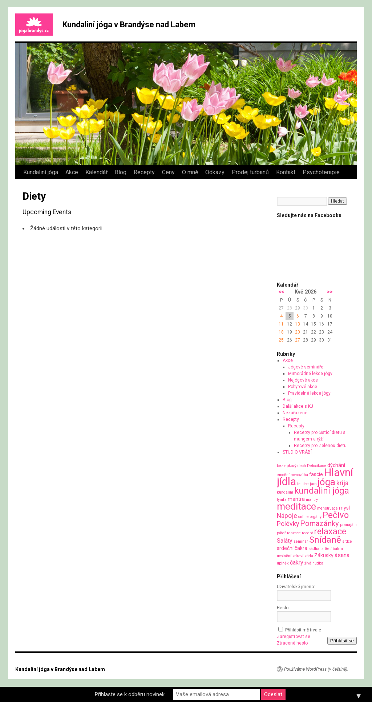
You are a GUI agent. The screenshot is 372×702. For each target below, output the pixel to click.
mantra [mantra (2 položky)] (296, 499)
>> (330, 292)
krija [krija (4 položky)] (342, 483)
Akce (71, 172)
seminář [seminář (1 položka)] (301, 541)
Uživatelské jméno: (296, 586)
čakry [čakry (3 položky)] (296, 562)
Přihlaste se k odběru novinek (130, 694)
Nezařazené (295, 412)
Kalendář (96, 172)
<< (281, 292)
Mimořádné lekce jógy (310, 373)
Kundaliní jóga (40, 172)
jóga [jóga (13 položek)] (326, 481)
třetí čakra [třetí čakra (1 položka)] (334, 548)
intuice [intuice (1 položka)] (303, 484)
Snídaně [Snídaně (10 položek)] (325, 540)
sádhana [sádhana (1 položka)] (316, 548)
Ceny (168, 172)
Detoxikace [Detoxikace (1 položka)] (316, 465)
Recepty (144, 172)
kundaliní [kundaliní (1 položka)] (285, 492)
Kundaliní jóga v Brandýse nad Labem (128, 24)
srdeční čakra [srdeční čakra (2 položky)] (292, 548)
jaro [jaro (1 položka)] (313, 484)
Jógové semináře (305, 367)
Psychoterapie (321, 172)
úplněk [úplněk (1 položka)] (283, 563)
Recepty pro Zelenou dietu (320, 445)
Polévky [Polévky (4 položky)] (288, 523)
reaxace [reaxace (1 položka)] (294, 533)
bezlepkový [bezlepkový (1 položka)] (286, 465)
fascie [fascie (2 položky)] (316, 474)
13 (297, 324)
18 (281, 332)
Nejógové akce (303, 380)
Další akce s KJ (298, 406)
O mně (190, 172)
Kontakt (285, 172)
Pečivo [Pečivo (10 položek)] (336, 515)
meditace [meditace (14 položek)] (296, 506)
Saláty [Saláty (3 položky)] (284, 540)
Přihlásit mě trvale (303, 630)
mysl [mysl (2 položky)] (344, 508)
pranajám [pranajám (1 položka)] (348, 524)
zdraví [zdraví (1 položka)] (297, 556)
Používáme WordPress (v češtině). (316, 669)
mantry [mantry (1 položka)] (312, 499)
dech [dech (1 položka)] (302, 465)
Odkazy (215, 172)
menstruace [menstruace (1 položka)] (327, 508)
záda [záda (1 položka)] (308, 556)
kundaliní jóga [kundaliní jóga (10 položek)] (321, 491)
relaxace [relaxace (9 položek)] (330, 531)
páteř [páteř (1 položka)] (281, 533)
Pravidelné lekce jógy (309, 393)
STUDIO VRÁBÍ (297, 452)
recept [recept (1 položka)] (307, 533)
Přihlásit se (342, 640)
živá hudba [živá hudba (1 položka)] (313, 563)
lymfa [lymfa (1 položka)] (282, 499)
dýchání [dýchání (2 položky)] (336, 465)
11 (281, 324)
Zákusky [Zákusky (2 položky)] (323, 555)
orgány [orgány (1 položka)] (316, 516)
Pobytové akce (302, 386)
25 (281, 340)
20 (297, 332)
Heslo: (283, 607)
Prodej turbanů (250, 172)
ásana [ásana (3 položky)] (342, 555)
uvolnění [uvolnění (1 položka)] (284, 556)
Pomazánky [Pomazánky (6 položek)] (319, 523)
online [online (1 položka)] (303, 516)
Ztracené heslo (292, 643)
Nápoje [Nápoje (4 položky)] (287, 515)
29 (297, 308)
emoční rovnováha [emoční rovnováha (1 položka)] (292, 474)
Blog (120, 172)
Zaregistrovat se (293, 636)
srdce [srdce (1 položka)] (347, 541)
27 (281, 308)
